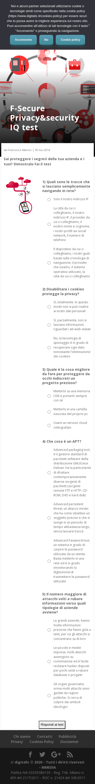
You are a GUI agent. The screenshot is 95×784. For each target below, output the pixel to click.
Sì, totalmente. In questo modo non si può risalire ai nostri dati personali (71, 306)
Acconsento (23, 40)
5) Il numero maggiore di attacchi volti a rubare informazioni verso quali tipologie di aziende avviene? (64, 603)
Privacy (17, 741)
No (46, 40)
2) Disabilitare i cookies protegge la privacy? (63, 291)
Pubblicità (67, 736)
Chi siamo (22, 736)
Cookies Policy (42, 741)
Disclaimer (69, 741)
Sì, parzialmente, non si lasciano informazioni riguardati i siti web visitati (72, 324)
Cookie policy (70, 40)
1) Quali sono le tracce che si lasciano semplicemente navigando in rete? (66, 186)
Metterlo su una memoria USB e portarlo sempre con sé (71, 395)
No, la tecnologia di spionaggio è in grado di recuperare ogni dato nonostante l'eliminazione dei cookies (72, 347)
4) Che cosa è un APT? (61, 441)
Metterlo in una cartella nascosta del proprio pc (70, 411)
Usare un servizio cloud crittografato (70, 425)
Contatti (44, 736)
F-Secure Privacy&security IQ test (44, 117)
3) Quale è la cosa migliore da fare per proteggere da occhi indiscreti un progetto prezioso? (66, 376)
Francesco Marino (20, 150)
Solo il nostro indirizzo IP (71, 199)
